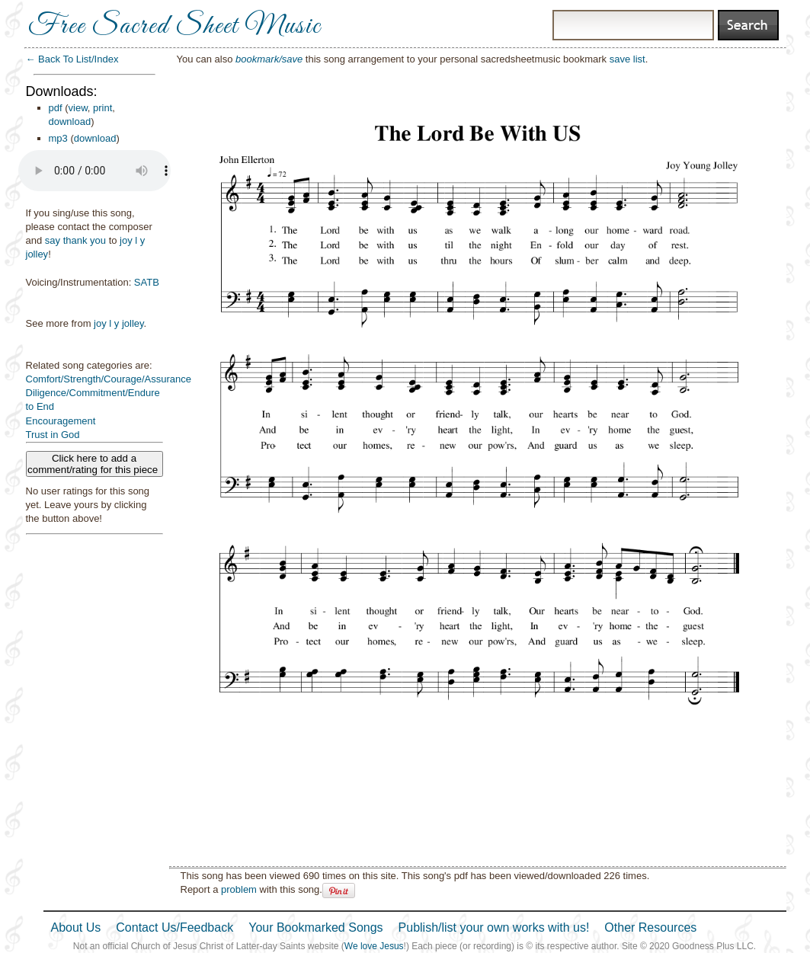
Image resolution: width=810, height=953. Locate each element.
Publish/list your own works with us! (494, 927)
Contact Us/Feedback (174, 927)
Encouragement (61, 421)
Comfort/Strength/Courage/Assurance (109, 379)
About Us (76, 927)
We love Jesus (374, 946)
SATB (146, 282)
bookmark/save (269, 59)
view (78, 108)
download (70, 121)
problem (239, 889)
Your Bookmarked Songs (315, 927)
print (102, 108)
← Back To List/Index (72, 59)
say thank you (75, 240)
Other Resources (650, 927)
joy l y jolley (119, 323)
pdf (55, 108)
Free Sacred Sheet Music (174, 26)
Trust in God (53, 434)
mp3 (58, 138)
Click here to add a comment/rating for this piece (94, 464)
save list (627, 59)
